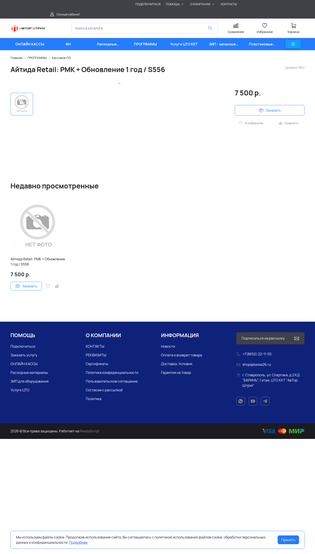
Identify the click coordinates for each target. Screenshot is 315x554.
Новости (168, 461)
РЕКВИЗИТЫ (96, 470)
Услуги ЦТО (20, 505)
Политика (94, 513)
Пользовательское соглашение (112, 496)
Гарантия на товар (176, 487)
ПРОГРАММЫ (37, 58)
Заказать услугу (23, 470)
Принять (288, 539)
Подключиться (22, 461)
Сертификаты (97, 478)
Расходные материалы (29, 487)
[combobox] (144, 28)
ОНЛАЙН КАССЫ (24, 478)
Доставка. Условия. (177, 478)
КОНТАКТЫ (95, 461)
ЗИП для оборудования (29, 496)
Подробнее (78, 542)
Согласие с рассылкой (104, 505)
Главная (16, 58)
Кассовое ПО (61, 58)
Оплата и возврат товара (181, 470)
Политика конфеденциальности (112, 487)
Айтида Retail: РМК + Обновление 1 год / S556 (37, 377)
